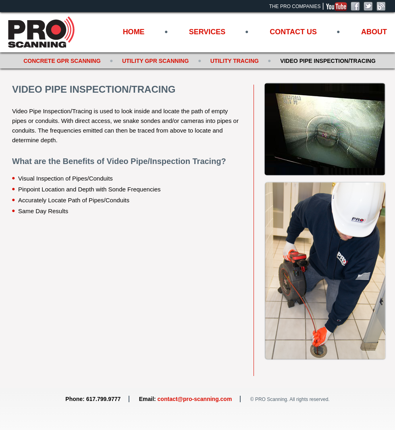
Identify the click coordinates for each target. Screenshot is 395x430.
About (374, 32)
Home (134, 32)
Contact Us (293, 32)
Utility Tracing (234, 61)
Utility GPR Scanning (155, 61)
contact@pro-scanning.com (195, 399)
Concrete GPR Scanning (61, 61)
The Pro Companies (295, 6)
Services (207, 32)
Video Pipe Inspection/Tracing (327, 61)
